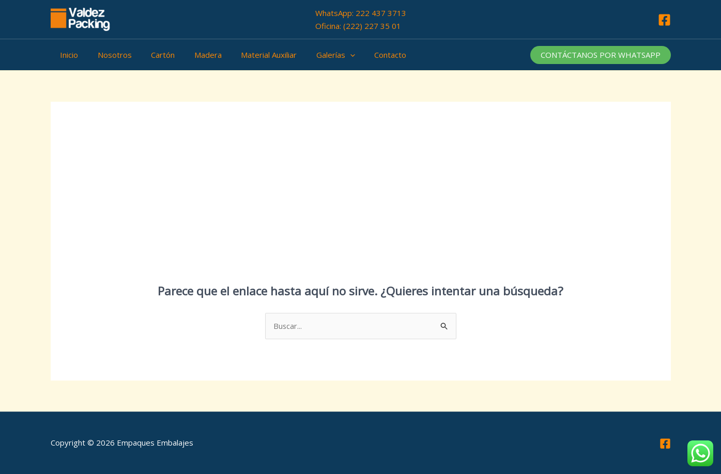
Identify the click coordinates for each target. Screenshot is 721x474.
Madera (194, 55)
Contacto (365, 55)
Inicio (67, 55)
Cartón (153, 55)
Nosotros (109, 55)
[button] (600, 55)
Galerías (314, 54)
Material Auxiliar (252, 55)
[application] (329, 54)
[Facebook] (664, 19)
